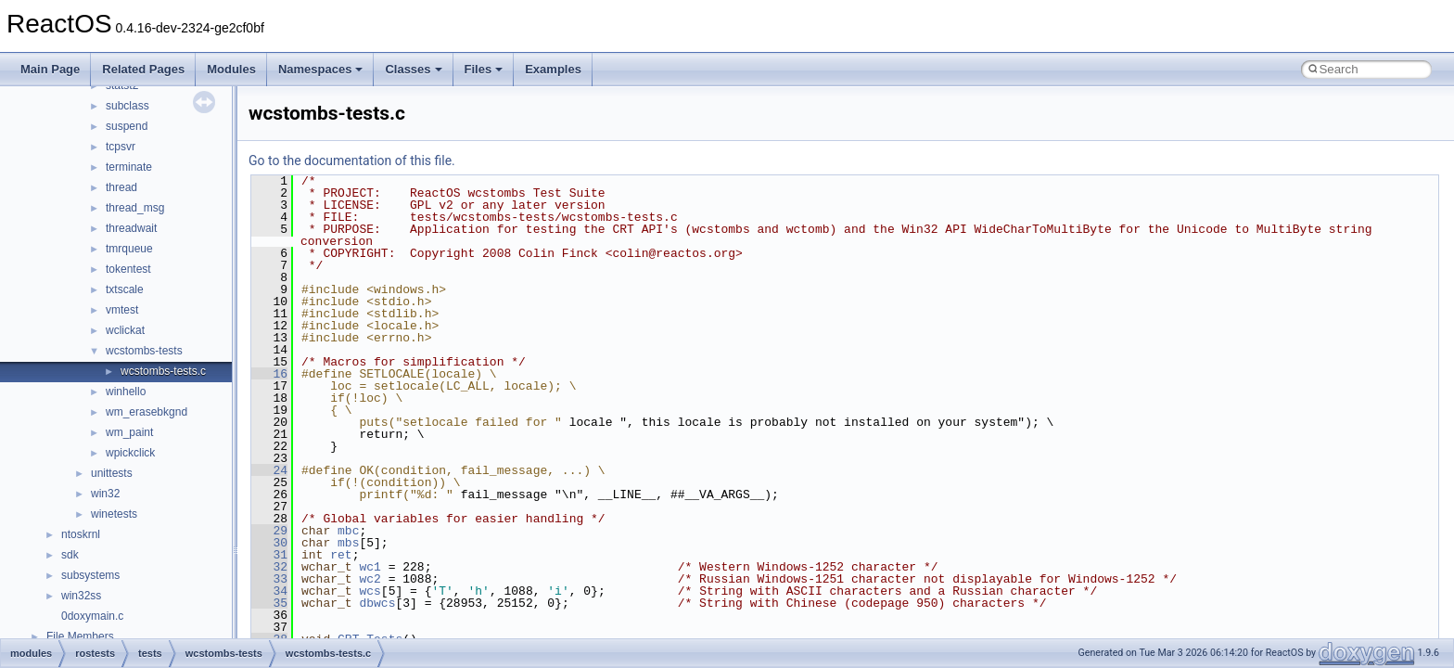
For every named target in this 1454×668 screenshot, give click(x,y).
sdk (70, 554)
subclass (127, 105)
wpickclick (130, 452)
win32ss (81, 595)
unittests (112, 473)
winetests (114, 513)
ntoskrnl (80, 534)
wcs (369, 591)
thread (121, 187)
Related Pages (143, 69)
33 (269, 579)
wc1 (369, 567)
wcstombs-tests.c (163, 371)
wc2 (369, 579)
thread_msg (135, 207)
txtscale (125, 289)
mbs (348, 542)
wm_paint (129, 432)
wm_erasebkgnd (146, 411)
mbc (348, 530)
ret (340, 554)
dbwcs (377, 603)
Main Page (50, 69)
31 (269, 554)
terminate (129, 167)
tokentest (128, 269)
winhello (126, 391)
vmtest (122, 309)
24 (269, 470)
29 (269, 530)
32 (269, 567)
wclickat (125, 330)
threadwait (131, 228)
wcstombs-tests (144, 350)
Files (484, 69)
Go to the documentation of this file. (352, 160)
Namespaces (321, 69)
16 (269, 374)
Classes (413, 69)
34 (269, 591)
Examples (553, 69)
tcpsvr (120, 146)
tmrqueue (129, 248)
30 (269, 542)
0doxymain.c (92, 616)
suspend (126, 126)
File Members (80, 636)
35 (269, 603)
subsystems (90, 575)
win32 (105, 493)
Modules (231, 69)
